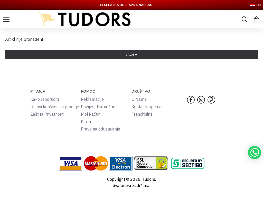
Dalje (130, 54)
